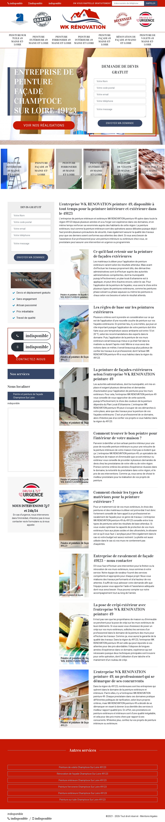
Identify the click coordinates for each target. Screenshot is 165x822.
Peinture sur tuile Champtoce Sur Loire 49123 (82, 799)
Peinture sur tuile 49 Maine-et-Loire (17, 40)
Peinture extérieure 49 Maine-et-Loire (38, 40)
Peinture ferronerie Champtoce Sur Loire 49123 (82, 786)
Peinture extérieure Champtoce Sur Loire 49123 (82, 793)
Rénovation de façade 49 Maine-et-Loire (126, 40)
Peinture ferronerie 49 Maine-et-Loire (61, 40)
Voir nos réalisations (44, 125)
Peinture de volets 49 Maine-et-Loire (147, 40)
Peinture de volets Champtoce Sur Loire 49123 (82, 767)
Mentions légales (148, 816)
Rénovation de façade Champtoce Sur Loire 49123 (82, 773)
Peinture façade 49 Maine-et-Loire (104, 40)
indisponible (15, 3)
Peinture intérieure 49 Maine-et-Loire (84, 40)
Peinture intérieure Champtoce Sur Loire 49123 (83, 780)
